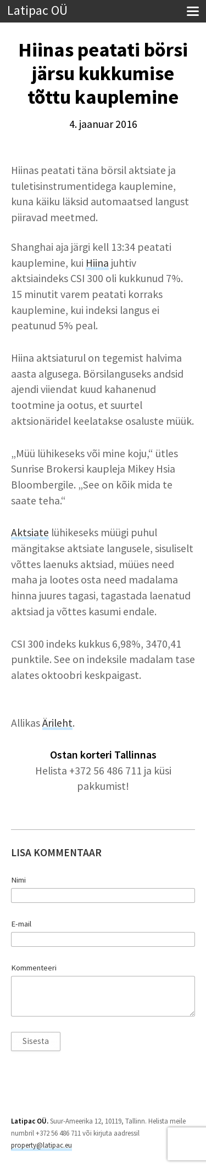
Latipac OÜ (37, 11)
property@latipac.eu (41, 1145)
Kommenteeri (34, 968)
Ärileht (57, 722)
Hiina (97, 262)
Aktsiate (30, 532)
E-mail (21, 924)
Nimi (18, 880)
